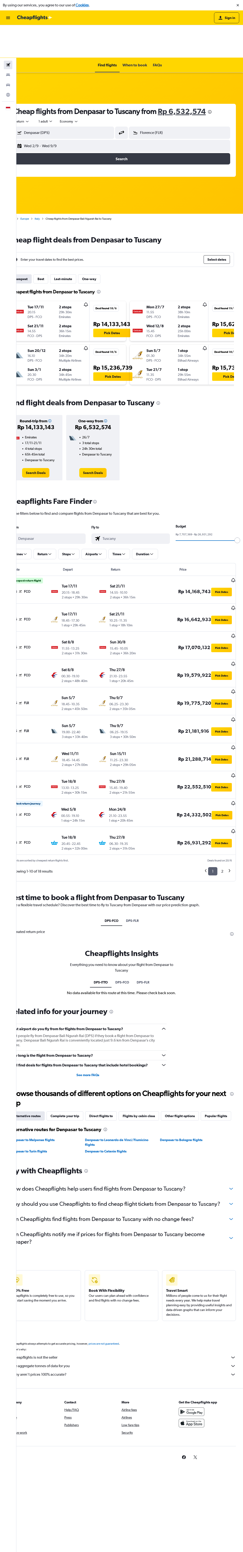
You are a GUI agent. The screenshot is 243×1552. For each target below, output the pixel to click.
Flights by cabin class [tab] (155, 1057)
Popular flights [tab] (40, 1068)
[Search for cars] (8, 52)
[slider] (237, 507)
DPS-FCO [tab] (119, 856)
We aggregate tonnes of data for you (132, 1325)
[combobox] (38, 88)
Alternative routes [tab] (43, 1057)
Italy (53, 186)
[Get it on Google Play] (195, 1371)
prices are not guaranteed (120, 1303)
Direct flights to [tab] (117, 1057)
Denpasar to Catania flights (116, 1103)
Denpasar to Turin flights (44, 1103)
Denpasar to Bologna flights (186, 1092)
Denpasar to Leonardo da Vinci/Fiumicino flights (127, 1094)
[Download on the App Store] (195, 1382)
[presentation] (226, 79)
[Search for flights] (8, 32)
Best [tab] (57, 246)
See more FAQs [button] (98, 1016)
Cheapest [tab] (36, 246)
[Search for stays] (8, 42)
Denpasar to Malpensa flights (48, 1092)
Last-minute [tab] (79, 246)
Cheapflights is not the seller (132, 1317)
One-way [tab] (105, 246)
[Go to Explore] (8, 62)
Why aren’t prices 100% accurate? (132, 1334)
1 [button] (213, 806)
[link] (50, 440)
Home (27, 186)
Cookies (82, 5)
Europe (41, 186)
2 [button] (222, 806)
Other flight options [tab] (196, 1057)
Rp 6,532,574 (198, 78)
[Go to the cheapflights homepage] (34, 17)
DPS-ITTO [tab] (109, 917)
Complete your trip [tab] (81, 1057)
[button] (238, 5)
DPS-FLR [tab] (140, 856)
